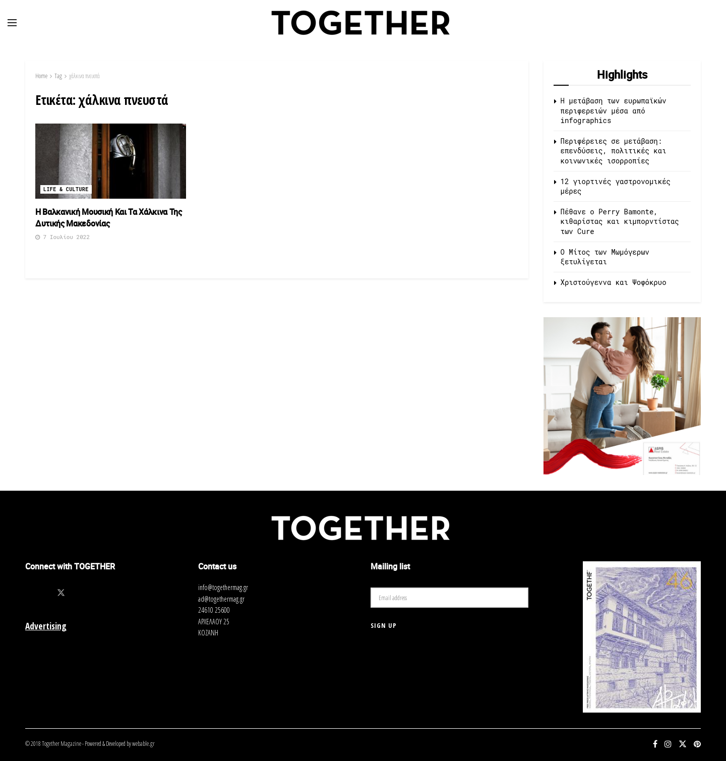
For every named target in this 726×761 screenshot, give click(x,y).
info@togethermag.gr (223, 587)
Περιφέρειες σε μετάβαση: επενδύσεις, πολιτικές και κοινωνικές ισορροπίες (614, 150)
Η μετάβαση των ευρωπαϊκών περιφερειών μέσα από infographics (614, 110)
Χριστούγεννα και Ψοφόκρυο (614, 282)
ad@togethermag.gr (221, 599)
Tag (58, 76)
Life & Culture (66, 189)
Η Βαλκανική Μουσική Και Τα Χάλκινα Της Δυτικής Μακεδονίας (108, 217)
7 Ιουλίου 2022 (62, 237)
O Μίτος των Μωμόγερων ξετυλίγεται (605, 257)
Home (41, 76)
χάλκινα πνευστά (84, 76)
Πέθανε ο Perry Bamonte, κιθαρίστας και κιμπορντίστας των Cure (620, 221)
